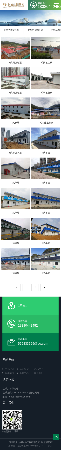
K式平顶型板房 (11, 30)
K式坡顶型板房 (35, 30)
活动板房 (24, 369)
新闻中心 (24, 373)
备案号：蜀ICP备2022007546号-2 (25, 446)
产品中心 (38, 369)
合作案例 (9, 373)
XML (50, 446)
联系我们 (38, 373)
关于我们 (9, 369)
